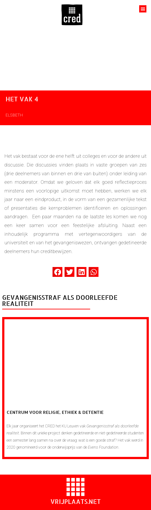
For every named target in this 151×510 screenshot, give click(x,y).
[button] (143, 9)
